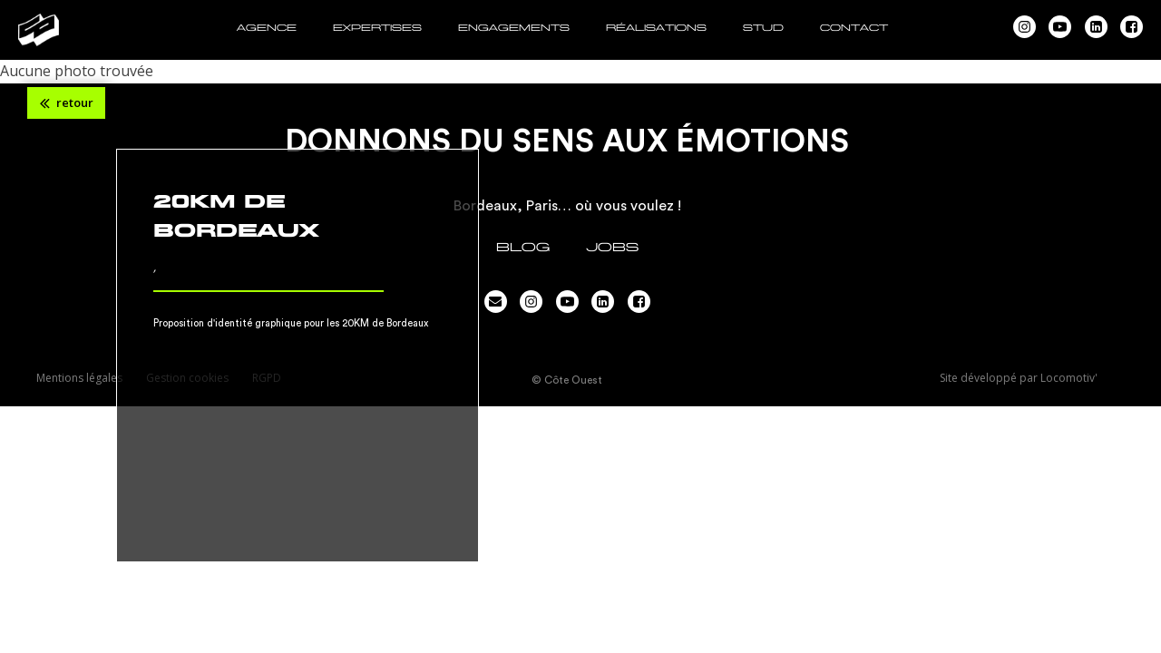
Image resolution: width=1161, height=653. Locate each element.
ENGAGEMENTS (514, 28)
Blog (523, 247)
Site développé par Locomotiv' (1019, 377)
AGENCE (267, 28)
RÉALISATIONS (656, 28)
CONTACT (854, 28)
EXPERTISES (377, 28)
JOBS (612, 247)
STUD (763, 28)
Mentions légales (79, 377)
